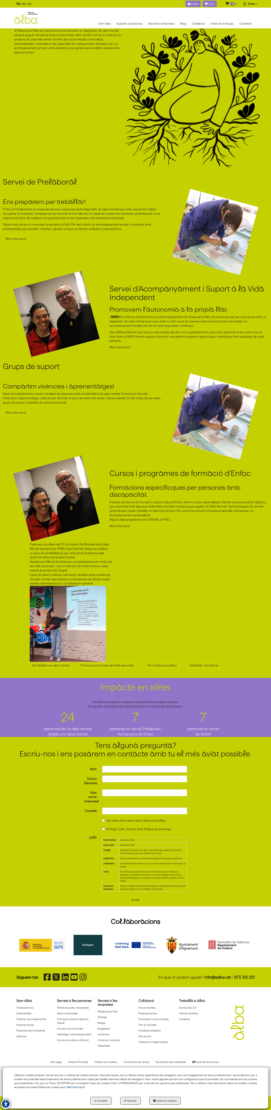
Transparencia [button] (24, 1007)
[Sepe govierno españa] (42, 945)
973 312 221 (244, 977)
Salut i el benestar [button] (67, 1013)
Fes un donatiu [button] (147, 1007)
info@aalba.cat (218, 977)
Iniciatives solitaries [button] (149, 1030)
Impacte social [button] (25, 1024)
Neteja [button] (101, 1022)
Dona (209, 3)
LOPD (92, 837)
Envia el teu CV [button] (188, 1007)
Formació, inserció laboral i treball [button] (72, 1021)
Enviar (135, 899)
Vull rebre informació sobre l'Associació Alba (133, 820)
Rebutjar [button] (130, 1100)
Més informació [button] (76, 1087)
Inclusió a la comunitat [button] (70, 1028)
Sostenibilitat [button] (23, 1013)
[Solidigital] (89, 945)
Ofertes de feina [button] (188, 1013)
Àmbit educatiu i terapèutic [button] (73, 1007)
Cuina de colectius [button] (109, 1040)
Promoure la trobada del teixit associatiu (107, 665)
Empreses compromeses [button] (153, 1019)
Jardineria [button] (103, 1034)
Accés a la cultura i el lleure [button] (73, 1040)
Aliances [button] (21, 1036)
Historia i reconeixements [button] (31, 1019)
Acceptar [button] (101, 1100)
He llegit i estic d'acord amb (136, 829)
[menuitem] (23, 4)
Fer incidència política (162, 665)
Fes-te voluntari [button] (147, 1024)
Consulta (90, 810)
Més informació (15, 238)
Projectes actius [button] (147, 1013)
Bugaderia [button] (104, 1028)
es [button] (29, 3)
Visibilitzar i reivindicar (203, 665)
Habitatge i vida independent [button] (74, 1034)
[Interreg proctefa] (135, 945)
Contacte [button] (184, 1019)
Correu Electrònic (90, 781)
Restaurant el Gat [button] (107, 1011)
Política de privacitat (157, 829)
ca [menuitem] (18, 3)
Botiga (193, 3)
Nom (93, 769)
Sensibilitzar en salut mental (50, 665)
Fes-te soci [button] (144, 1036)
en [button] (24, 3)
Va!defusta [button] (104, 1045)
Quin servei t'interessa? (90, 797)
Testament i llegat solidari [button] (153, 1041)
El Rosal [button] (102, 1017)
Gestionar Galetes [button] (165, 1100)
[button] (231, 4)
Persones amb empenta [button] (30, 1030)
